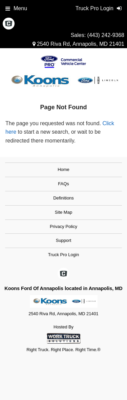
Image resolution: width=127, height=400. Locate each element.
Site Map (63, 212)
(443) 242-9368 (105, 35)
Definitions (63, 198)
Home (63, 169)
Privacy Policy (63, 226)
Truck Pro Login (63, 254)
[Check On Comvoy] (9, 24)
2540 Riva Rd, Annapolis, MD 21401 (78, 44)
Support (63, 240)
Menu (16, 8)
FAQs (63, 183)
